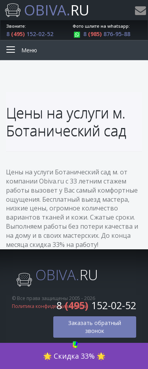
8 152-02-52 (29, 34)
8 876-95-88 (101, 34)
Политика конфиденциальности (50, 306)
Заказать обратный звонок (94, 327)
